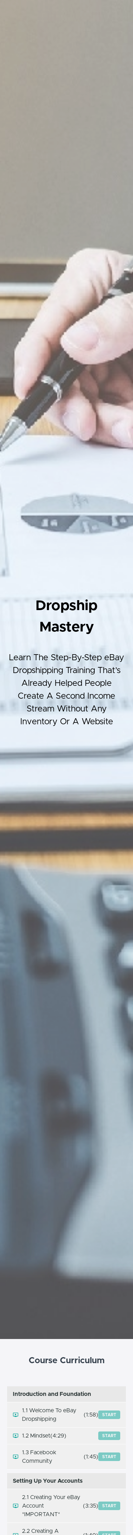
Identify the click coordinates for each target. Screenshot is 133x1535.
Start (109, 1415)
